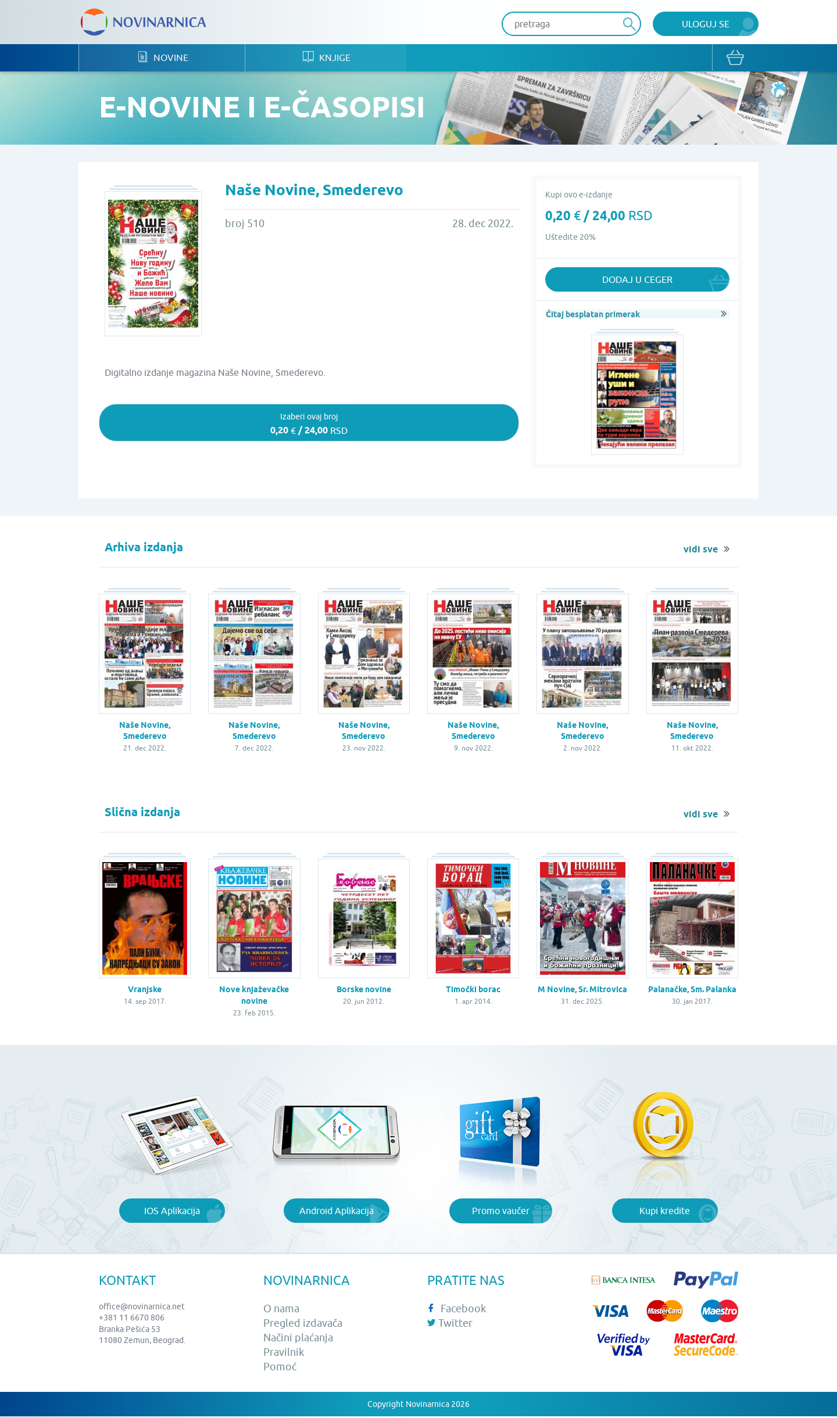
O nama (281, 1310)
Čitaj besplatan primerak (592, 315)
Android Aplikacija (336, 1212)
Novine (165, 58)
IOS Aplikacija (172, 1212)
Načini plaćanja (298, 1339)
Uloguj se (705, 24)
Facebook (456, 1310)
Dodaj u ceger (637, 280)
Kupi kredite (664, 1212)
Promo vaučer (501, 1212)
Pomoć (279, 1368)
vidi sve (701, 551)
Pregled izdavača (302, 1325)
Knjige (333, 58)
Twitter (450, 1325)
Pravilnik (283, 1354)
